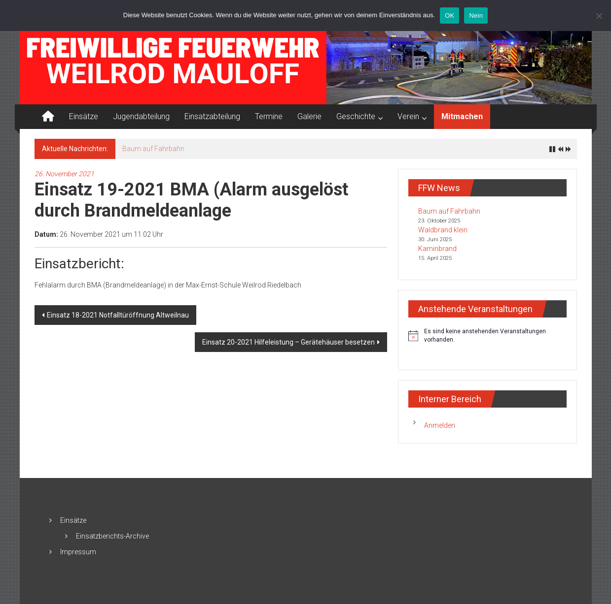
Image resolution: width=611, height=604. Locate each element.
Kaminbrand (437, 249)
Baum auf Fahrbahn (153, 149)
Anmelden (439, 425)
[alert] (487, 335)
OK (449, 15)
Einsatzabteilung (212, 116)
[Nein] (599, 16)
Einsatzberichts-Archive (112, 536)
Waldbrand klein (442, 230)
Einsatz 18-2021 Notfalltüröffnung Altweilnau (118, 315)
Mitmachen (462, 116)
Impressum (78, 552)
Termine (269, 116)
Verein (408, 116)
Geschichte (355, 116)
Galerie (309, 116)
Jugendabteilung (141, 116)
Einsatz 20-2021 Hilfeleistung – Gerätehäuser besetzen (288, 342)
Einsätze (83, 116)
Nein (476, 15)
